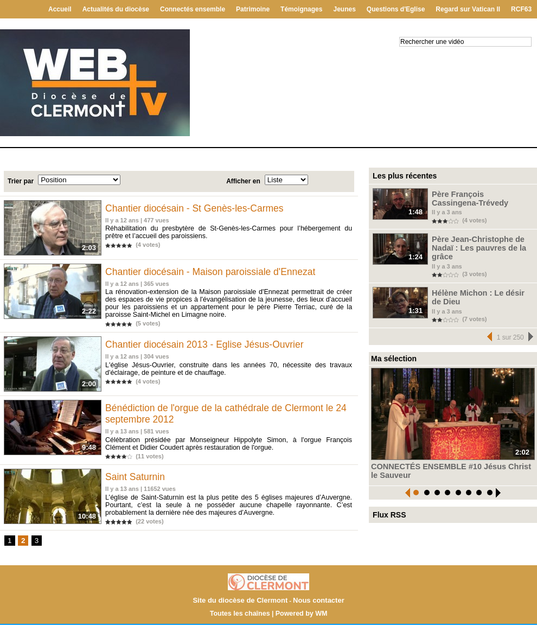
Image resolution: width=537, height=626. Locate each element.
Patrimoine (253, 9)
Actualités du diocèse (115, 9)
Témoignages (301, 9)
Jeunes (344, 9)
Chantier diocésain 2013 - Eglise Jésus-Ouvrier (208, 345)
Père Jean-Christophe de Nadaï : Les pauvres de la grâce (481, 240)
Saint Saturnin (137, 479)
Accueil (60, 9)
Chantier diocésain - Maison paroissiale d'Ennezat (214, 272)
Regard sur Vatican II (468, 9)
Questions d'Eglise (396, 9)
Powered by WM (300, 614)
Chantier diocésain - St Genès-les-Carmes (198, 208)
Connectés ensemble (192, 9)
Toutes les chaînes (241, 614)
